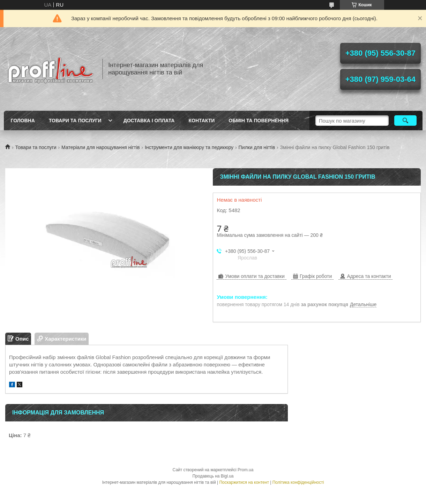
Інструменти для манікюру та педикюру (189, 147)
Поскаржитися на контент (244, 482)
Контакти (201, 120)
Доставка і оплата (149, 120)
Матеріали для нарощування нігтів (100, 147)
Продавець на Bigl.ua (212, 476)
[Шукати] (405, 120)
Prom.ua (245, 469)
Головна (23, 120)
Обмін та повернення (259, 120)
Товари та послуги (75, 120)
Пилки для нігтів (257, 147)
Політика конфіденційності (298, 482)
